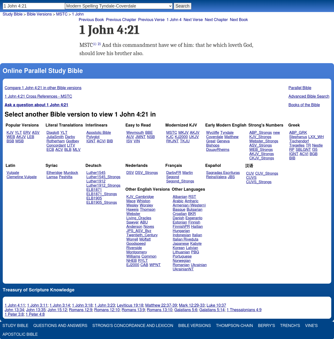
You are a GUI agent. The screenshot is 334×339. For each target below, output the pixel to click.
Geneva (223, 141)
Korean (179, 248)
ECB (50, 150)
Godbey (72, 141)
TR (308, 145)
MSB (19, 141)
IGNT (91, 141)
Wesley (132, 205)
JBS (231, 177)
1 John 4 (174, 20)
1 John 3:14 (60, 305)
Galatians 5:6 (185, 310)
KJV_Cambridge (140, 197)
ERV (27, 133)
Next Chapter (216, 20)
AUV (130, 137)
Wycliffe (212, 133)
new (276, 133)
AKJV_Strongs (261, 154)
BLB (68, 150)
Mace (131, 201)
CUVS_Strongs (259, 182)
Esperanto (193, 218)
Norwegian (181, 261)
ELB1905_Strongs (101, 202)
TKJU (185, 141)
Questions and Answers (60, 326)
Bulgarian (194, 209)
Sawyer (132, 222)
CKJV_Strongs (261, 158)
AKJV (21, 137)
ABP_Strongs (260, 133)
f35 (314, 150)
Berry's (266, 326)
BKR (192, 214)
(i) (95, 44)
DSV (130, 173)
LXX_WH (316, 137)
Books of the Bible (304, 105)
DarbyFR (173, 173)
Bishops (212, 145)
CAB (144, 265)
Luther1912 (95, 181)
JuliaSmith (55, 137)
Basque (179, 209)
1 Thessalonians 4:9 (244, 310)
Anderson (134, 227)
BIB (110, 141)
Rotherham (56, 141)
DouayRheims (217, 150)
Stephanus (298, 137)
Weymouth (135, 133)
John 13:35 (36, 310)
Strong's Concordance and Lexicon (132, 326)
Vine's (311, 326)
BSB (10, 141)
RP (291, 150)
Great (210, 141)
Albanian (180, 197)
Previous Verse (151, 20)
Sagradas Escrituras (223, 173)
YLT (18, 133)
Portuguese (182, 256)
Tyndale (227, 133)
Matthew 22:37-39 (161, 305)
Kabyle (196, 244)
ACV (59, 150)
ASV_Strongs (260, 145)
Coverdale (214, 137)
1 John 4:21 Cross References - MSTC (38, 96)
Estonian (180, 222)
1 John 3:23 (105, 305)
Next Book (239, 20)
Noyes (149, 227)
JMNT (140, 137)
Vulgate (13, 173)
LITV (71, 145)
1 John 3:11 (37, 305)
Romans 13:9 (133, 310)
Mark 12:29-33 (191, 305)
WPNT (155, 265)
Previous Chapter (121, 20)
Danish (178, 218)
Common (148, 256)
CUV (250, 173)
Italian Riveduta (185, 239)
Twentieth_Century (142, 235)
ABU (144, 222)
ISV (129, 141)
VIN (137, 141)
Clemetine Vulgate (22, 177)
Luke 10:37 (216, 305)
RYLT (143, 261)
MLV (77, 150)
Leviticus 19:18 (130, 305)
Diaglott (53, 133)
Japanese (181, 244)
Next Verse (193, 20)
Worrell (132, 239)
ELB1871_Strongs (101, 194)
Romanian (181, 265)
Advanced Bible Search (308, 96)
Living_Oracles (138, 218)
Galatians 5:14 (212, 310)
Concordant (56, 145)
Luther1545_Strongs (103, 177)
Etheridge (54, 173)
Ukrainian (199, 265)
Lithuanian (181, 252)
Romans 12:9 (80, 310)
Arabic (178, 201)
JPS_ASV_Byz (138, 231)
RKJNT (172, 141)
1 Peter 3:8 (14, 314)
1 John (78, 14)
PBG (195, 252)
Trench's (290, 326)
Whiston (143, 201)
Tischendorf (299, 141)
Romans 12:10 (107, 310)
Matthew (231, 137)
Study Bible (13, 14)
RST (192, 197)
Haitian (197, 227)
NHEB (131, 261)
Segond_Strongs (180, 181)
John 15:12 (57, 310)
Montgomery (136, 252)
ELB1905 (94, 198)
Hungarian (181, 231)
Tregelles (296, 145)
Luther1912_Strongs (103, 185)
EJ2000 (132, 265)
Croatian (180, 214)
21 (99, 44)
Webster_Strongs (263, 141)
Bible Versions (39, 14)
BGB (313, 154)
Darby (70, 137)
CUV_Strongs (266, 173)
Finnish (194, 222)
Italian (197, 235)
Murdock (71, 173)
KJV (10, 133)
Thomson (147, 209)
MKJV (183, 133)
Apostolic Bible (20, 334)
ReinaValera (216, 177)
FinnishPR (181, 227)
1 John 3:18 (82, 305)
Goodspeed (136, 244)
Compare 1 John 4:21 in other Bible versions (43, 88)
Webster (133, 214)
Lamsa (52, 177)
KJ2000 (181, 137)
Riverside (134, 248)
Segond (172, 177)
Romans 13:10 (159, 310)
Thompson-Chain (234, 326)
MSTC (62, 14)
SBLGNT (303, 150)
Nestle (317, 145)
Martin (187, 173)
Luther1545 (95, 173)
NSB (151, 137)
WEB (11, 137)
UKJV (194, 137)
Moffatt (145, 239)
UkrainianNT (183, 269)
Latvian (192, 248)
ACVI (101, 141)
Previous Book (91, 20)
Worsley (146, 205)
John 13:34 (14, 310)
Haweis (132, 209)
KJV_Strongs (260, 137)
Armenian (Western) (189, 205)
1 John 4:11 (15, 305)
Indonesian (182, 235)
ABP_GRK (298, 133)
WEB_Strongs (261, 150)
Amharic (191, 201)
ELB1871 (94, 190)
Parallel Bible (299, 88)
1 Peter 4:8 (35, 314)
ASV (36, 133)
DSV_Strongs (146, 173)
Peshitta (66, 177)
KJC (170, 137)
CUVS (251, 178)
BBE (149, 133)
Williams (133, 256)
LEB (30, 137)
